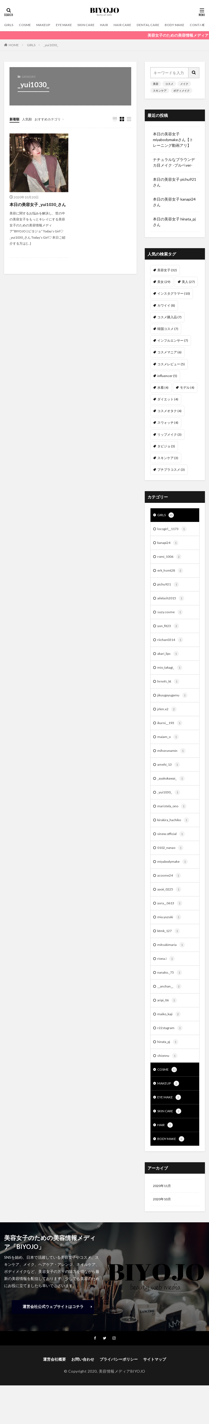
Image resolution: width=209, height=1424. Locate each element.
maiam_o (168, 746)
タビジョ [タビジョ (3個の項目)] (166, 446)
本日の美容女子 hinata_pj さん (174, 222)
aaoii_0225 (170, 904)
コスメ (169, 83)
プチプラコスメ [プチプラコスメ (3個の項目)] (171, 470)
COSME (27, 25)
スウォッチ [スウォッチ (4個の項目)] (167, 422)
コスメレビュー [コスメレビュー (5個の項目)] (171, 364)
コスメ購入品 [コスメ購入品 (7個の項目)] (169, 317)
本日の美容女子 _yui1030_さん (37, 208)
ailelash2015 (172, 602)
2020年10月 (163, 1225)
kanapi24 (169, 544)
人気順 (29, 119)
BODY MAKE (194, 25)
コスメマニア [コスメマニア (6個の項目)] (169, 352)
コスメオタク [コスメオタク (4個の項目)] (169, 411)
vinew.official (172, 847)
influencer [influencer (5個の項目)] (167, 376)
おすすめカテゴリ (53, 119)
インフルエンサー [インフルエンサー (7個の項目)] (172, 340)
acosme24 (170, 890)
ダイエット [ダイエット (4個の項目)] (167, 399)
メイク (184, 83)
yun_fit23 (169, 631)
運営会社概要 (54, 1386)
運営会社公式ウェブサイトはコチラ (53, 1333)
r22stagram (171, 1048)
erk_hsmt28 (171, 573)
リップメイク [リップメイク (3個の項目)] (169, 434)
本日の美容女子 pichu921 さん (174, 182)
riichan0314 (171, 645)
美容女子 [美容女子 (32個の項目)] (167, 270)
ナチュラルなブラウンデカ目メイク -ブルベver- (174, 162)
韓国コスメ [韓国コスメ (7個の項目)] (167, 329)
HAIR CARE (135, 25)
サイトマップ (154, 1386)
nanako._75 (171, 991)
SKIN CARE (95, 25)
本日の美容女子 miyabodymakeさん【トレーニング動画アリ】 (173, 140)
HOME (14, 45)
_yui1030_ (51, 45)
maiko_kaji (169, 1034)
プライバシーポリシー (119, 1386)
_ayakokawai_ (172, 789)
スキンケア (160, 90)
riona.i (166, 976)
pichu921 (169, 587)
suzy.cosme (171, 616)
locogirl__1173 (173, 530)
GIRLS (9, 25)
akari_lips (169, 659)
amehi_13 (169, 775)
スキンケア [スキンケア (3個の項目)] (167, 458)
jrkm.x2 (167, 717)
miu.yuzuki (170, 933)
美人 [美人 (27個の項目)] (188, 282)
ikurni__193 (171, 731)
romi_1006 (170, 559)
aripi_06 (168, 1020)
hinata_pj (169, 1063)
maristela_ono (173, 818)
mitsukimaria (172, 962)
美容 (155, 83)
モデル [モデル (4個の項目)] (187, 387)
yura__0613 (171, 919)
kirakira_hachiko (174, 832)
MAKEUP (47, 25)
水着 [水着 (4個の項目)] (162, 387)
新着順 (15, 119)
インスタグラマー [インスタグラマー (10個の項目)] (173, 293)
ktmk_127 (169, 948)
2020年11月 (163, 1211)
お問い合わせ (82, 1386)
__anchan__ (170, 1005)
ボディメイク (181, 90)
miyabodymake (173, 875)
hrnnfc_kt (169, 688)
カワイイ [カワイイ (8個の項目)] (166, 305)
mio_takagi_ (171, 674)
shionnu (168, 1077)
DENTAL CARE (164, 25)
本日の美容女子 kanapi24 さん (174, 202)
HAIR (115, 25)
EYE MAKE (70, 25)
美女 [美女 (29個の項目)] (163, 282)
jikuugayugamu (174, 703)
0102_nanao (171, 861)
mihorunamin (172, 760)
